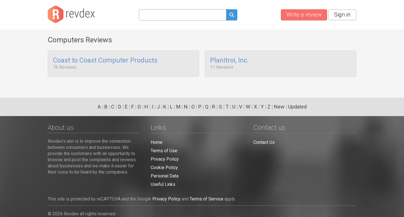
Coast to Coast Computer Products (105, 60)
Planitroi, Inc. (229, 60)
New (279, 107)
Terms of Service (206, 199)
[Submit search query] (231, 15)
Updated (297, 107)
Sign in (342, 14)
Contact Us (264, 142)
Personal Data (164, 176)
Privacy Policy (165, 159)
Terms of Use (164, 150)
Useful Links (163, 184)
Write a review (304, 14)
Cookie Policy (164, 167)
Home (156, 142)
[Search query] (182, 14)
